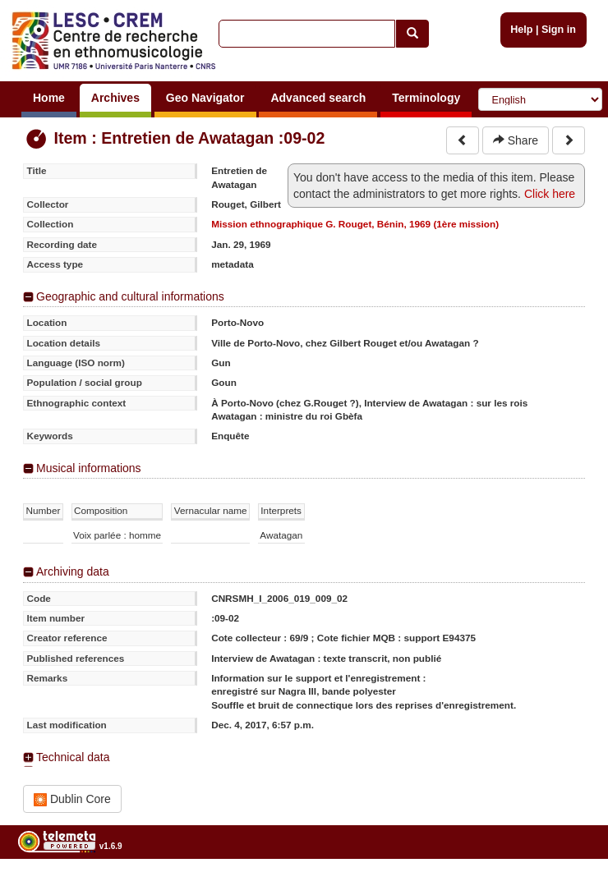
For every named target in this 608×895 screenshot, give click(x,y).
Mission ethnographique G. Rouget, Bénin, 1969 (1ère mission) (355, 223)
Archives (115, 97)
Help (521, 29)
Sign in (558, 29)
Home (49, 97)
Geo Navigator (205, 97)
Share (515, 140)
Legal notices (567, 888)
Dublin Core (72, 799)
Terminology (426, 97)
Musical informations (88, 468)
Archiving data (72, 571)
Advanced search (318, 97)
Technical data (73, 757)
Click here (549, 193)
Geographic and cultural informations (130, 296)
